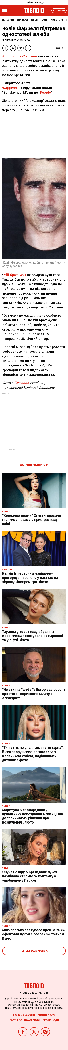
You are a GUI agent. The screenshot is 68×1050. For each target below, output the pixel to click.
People (45, 92)
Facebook (21, 383)
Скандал (22, 20)
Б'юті (44, 20)
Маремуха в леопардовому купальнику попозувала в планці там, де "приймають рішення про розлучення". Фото (33, 816)
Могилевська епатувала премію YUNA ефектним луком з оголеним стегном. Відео (33, 934)
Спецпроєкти (46, 1015)
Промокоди (50, 1020)
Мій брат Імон (14, 275)
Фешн (34, 20)
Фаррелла (10, 88)
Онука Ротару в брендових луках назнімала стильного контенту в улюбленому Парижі (29, 876)
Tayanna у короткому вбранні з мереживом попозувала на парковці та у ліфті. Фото (32, 636)
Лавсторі (57, 20)
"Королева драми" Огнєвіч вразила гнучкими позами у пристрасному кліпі (31, 519)
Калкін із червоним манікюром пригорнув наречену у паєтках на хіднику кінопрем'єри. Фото (30, 577)
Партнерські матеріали (24, 1020)
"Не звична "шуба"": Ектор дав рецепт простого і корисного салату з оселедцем (33, 694)
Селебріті (8, 20)
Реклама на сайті (24, 1015)
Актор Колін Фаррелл (19, 56)
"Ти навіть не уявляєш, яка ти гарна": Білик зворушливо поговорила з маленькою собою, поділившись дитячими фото (33, 754)
